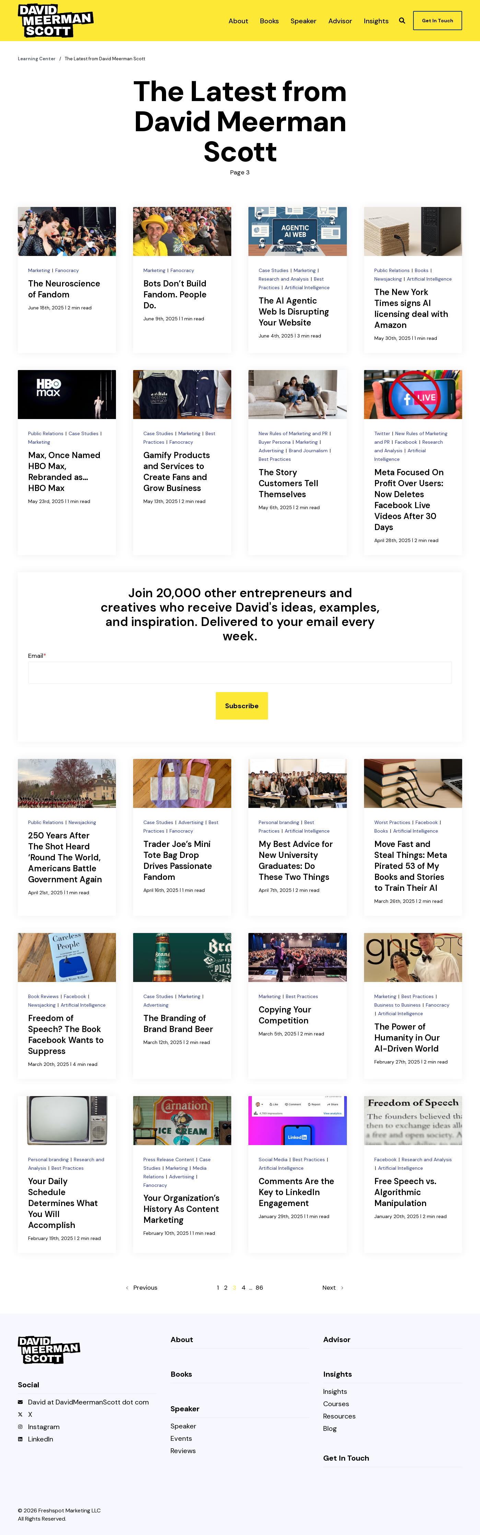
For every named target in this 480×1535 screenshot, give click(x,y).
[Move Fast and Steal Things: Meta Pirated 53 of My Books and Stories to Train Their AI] (413, 837)
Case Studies (274, 270)
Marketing (39, 270)
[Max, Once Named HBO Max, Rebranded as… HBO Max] (67, 462)
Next (333, 1288)
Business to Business (398, 1005)
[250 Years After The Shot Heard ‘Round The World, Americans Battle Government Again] (67, 837)
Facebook (407, 442)
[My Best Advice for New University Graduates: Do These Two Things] (297, 837)
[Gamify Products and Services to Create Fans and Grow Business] (182, 462)
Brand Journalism (309, 450)
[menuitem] (238, 20)
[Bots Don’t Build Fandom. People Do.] (182, 280)
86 (259, 1288)
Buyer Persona (275, 442)
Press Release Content (169, 1159)
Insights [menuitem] (335, 1392)
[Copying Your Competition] (297, 1006)
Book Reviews (44, 996)
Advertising (272, 450)
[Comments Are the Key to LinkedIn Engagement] (297, 1174)
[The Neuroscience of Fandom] (67, 280)
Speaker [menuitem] (183, 1426)
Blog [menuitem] (330, 1429)
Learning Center (37, 59)
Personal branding (280, 822)
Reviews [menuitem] (183, 1451)
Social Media (274, 1159)
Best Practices (275, 459)
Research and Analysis (284, 279)
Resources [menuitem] (339, 1417)
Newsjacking (388, 279)
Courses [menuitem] (336, 1404)
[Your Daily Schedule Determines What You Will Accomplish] (67, 1174)
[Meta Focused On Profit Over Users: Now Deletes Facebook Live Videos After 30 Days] (413, 462)
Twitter (382, 433)
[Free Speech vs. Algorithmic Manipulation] (413, 1174)
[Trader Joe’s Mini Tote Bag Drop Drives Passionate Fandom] (182, 837)
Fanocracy (67, 270)
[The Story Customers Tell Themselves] (297, 462)
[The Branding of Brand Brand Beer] (182, 1006)
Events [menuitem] (181, 1439)
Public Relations (392, 270)
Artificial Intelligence (307, 287)
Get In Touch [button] (437, 20)
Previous (141, 1288)
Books (422, 270)
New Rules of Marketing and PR (294, 433)
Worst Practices (393, 822)
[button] (402, 20)
